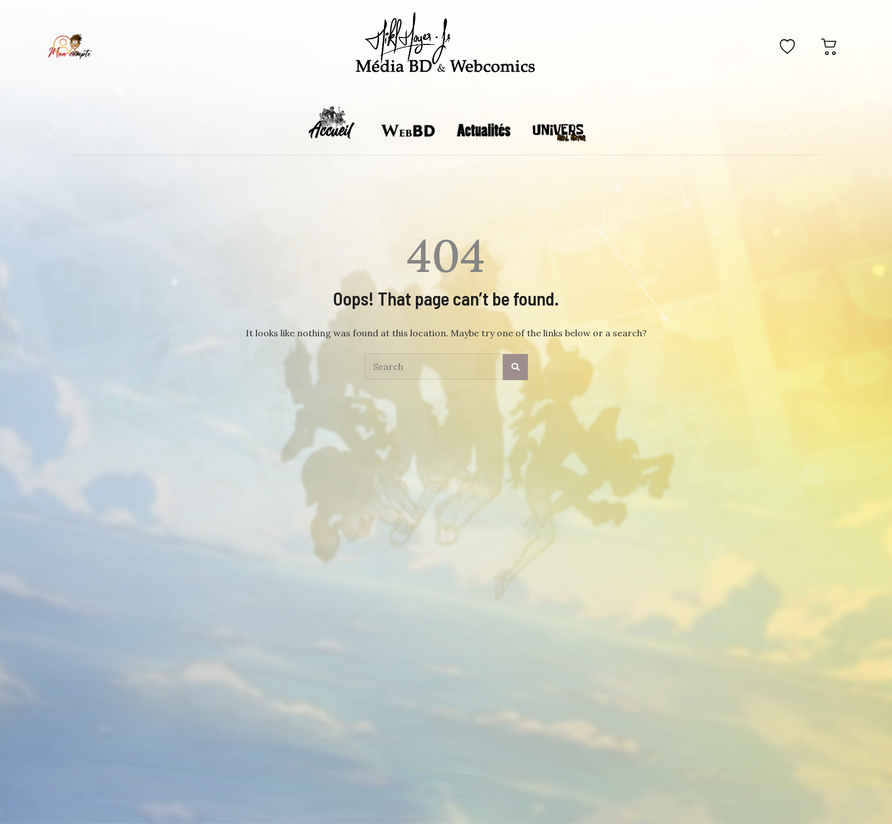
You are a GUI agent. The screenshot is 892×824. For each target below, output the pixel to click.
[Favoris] (787, 46)
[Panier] (829, 46)
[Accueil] (445, 44)
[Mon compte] (70, 46)
